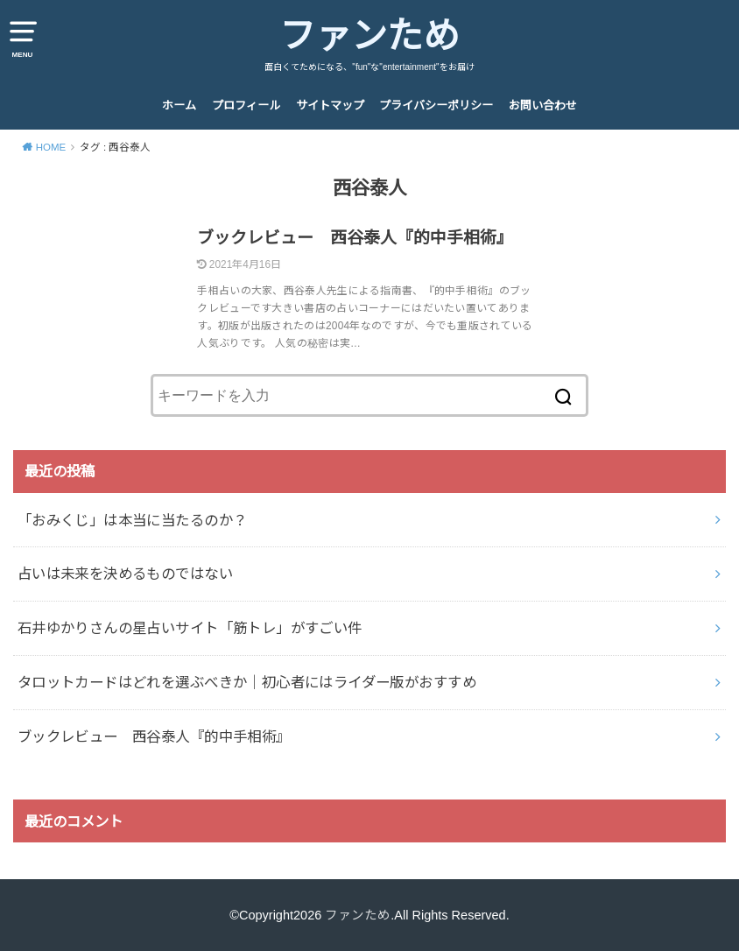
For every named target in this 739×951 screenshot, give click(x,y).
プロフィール (246, 105)
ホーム (179, 105)
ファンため (369, 36)
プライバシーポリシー (436, 105)
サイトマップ (330, 105)
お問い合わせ (543, 105)
